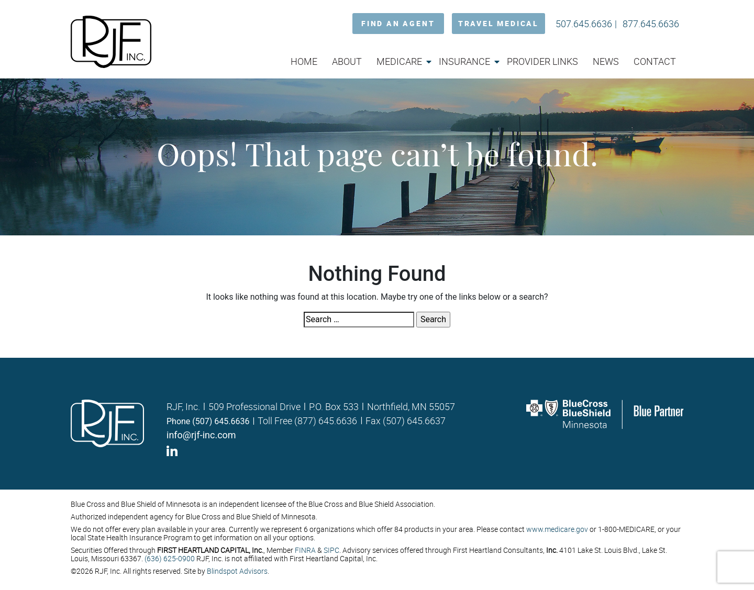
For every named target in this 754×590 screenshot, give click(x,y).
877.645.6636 (651, 23)
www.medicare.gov (557, 529)
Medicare (399, 61)
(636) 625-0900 (170, 558)
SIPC (331, 550)
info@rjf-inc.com (201, 434)
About (347, 61)
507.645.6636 (584, 23)
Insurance (464, 61)
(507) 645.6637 (414, 420)
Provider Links (542, 61)
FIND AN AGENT (398, 23)
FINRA (305, 550)
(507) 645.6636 (220, 421)
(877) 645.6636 (325, 420)
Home (304, 61)
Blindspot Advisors (237, 571)
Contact (655, 61)
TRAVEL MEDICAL (498, 23)
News (606, 61)
